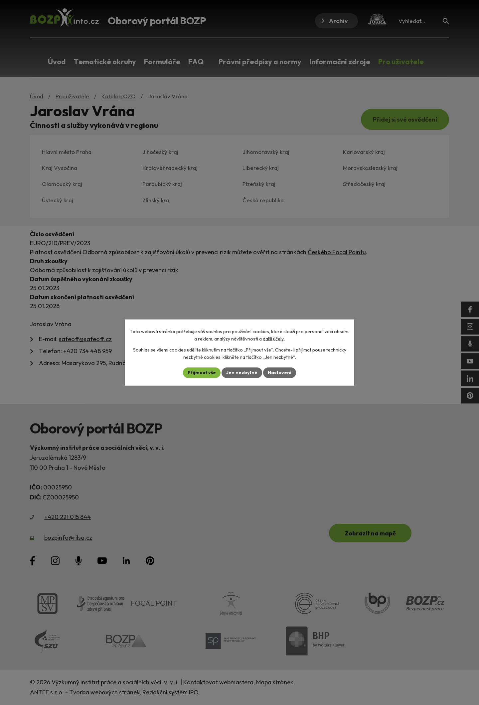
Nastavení (279, 372)
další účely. (274, 339)
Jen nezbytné (241, 372)
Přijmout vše (202, 372)
